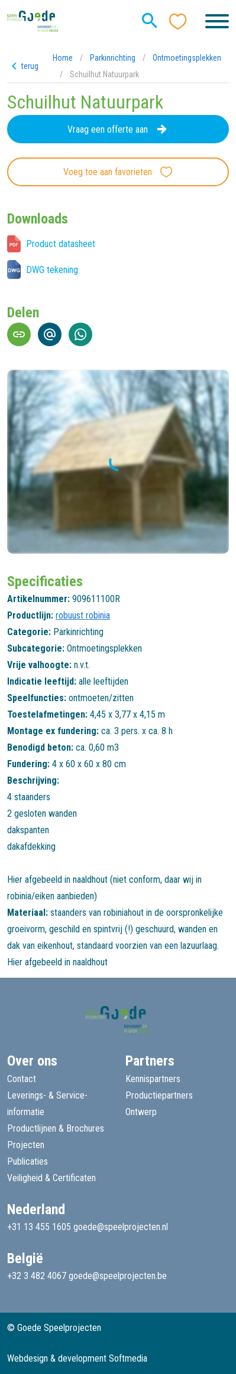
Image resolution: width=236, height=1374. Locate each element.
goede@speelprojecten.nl (120, 1226)
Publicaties (27, 1161)
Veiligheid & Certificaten (51, 1178)
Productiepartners (159, 1095)
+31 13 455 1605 (39, 1226)
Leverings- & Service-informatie (47, 1103)
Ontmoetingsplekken (187, 58)
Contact (21, 1078)
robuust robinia (83, 615)
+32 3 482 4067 (36, 1275)
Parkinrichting (112, 58)
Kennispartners (152, 1078)
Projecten (25, 1145)
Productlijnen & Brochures (55, 1128)
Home (63, 58)
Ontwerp (141, 1111)
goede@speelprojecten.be (118, 1275)
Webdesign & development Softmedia (77, 1358)
